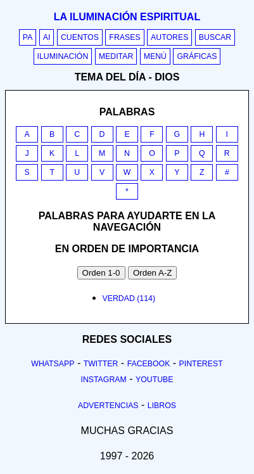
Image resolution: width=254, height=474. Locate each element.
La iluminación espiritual (127, 16)
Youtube (155, 379)
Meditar (116, 56)
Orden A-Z (152, 273)
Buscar (215, 37)
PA (28, 37)
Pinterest (201, 363)
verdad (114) (129, 298)
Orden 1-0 (101, 273)
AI (47, 37)
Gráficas (197, 56)
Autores (169, 37)
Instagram (103, 379)
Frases (124, 37)
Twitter (101, 363)
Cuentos (80, 37)
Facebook (148, 363)
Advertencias (108, 405)
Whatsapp (52, 363)
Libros (162, 405)
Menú (155, 56)
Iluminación (63, 56)
